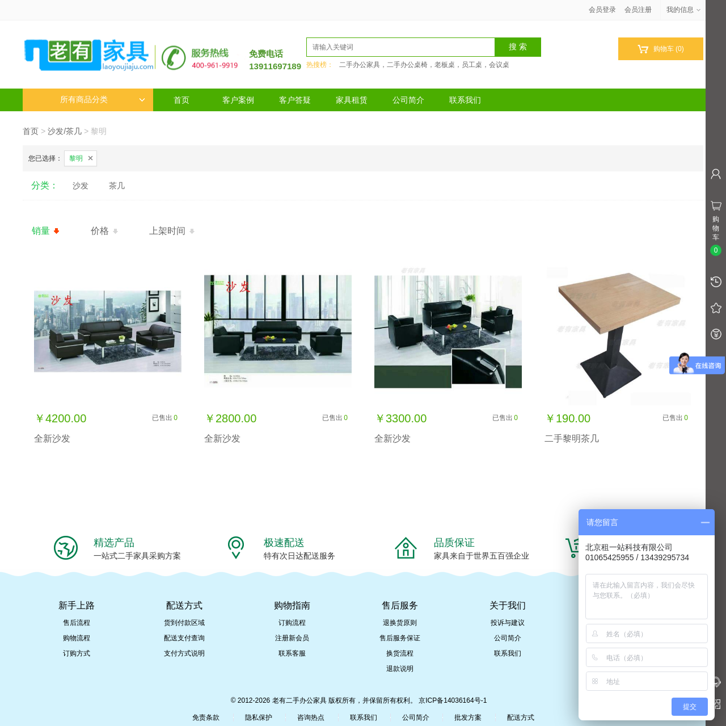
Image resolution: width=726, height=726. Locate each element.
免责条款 (206, 717)
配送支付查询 (184, 638)
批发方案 (468, 717)
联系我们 (465, 99)
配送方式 (520, 717)
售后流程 (76, 623)
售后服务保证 (399, 638)
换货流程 (399, 653)
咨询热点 (310, 717)
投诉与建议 (508, 623)
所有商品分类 (102, 99)
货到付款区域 (184, 623)
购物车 (660, 49)
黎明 (76, 158)
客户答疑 (295, 99)
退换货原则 (400, 623)
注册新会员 (292, 638)
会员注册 (638, 10)
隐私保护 (258, 717)
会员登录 (602, 10)
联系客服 (292, 653)
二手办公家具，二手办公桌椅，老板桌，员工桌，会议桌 (424, 65)
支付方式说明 (184, 653)
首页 (181, 99)
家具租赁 (352, 99)
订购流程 (292, 623)
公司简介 (408, 99)
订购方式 (76, 653)
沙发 (80, 185)
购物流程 (76, 638)
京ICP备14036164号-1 (453, 700)
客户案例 (238, 99)
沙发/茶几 (65, 131)
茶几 (117, 185)
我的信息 (684, 10)
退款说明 (399, 669)
